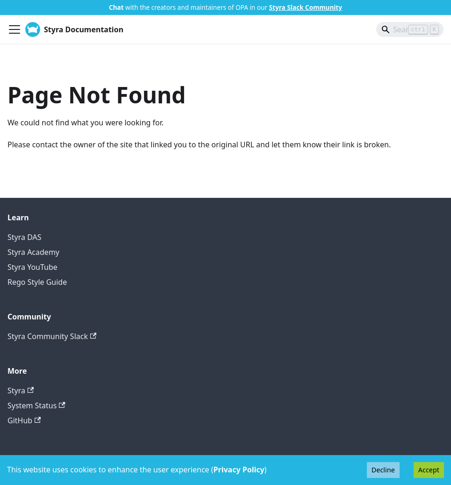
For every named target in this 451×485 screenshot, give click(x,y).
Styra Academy (33, 252)
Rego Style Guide (37, 282)
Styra (20, 390)
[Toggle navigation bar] (14, 29)
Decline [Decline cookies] (383, 469)
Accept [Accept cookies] (428, 469)
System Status (36, 405)
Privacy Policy (239, 469)
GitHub (24, 420)
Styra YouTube (32, 267)
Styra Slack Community (305, 7)
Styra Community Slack (51, 336)
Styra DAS (24, 237)
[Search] (410, 29)
